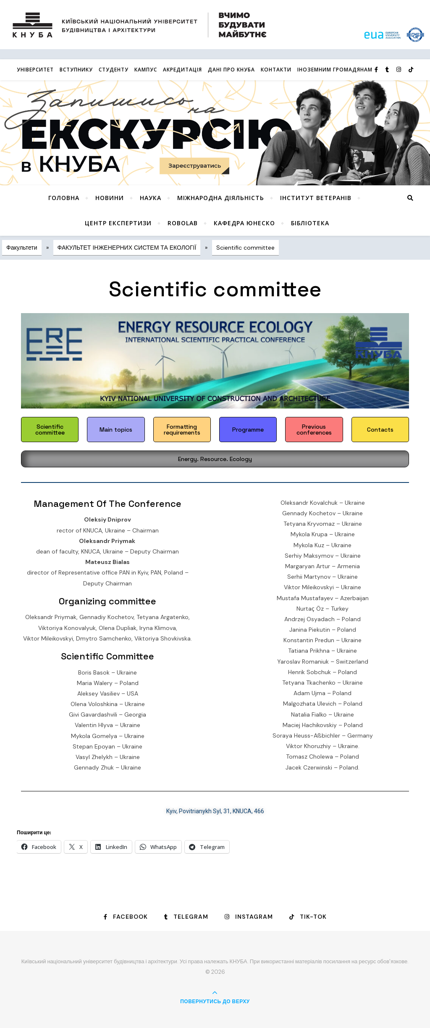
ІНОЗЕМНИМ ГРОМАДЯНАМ (334, 69)
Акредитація (182, 69)
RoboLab (183, 223)
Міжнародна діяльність (220, 198)
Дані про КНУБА (231, 69)
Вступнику (76, 69)
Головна (63, 198)
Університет (35, 69)
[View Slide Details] (215, 133)
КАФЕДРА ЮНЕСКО (244, 223)
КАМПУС (145, 69)
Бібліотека (310, 223)
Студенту (113, 69)
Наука (150, 198)
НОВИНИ (109, 198)
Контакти (276, 69)
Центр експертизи (118, 223)
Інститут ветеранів (315, 198)
